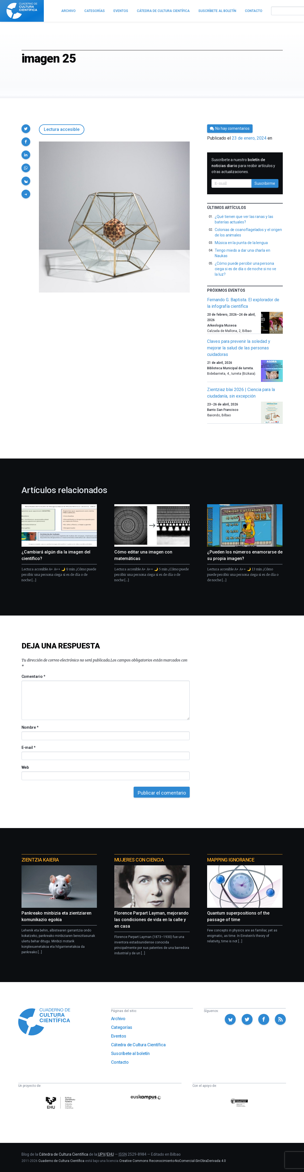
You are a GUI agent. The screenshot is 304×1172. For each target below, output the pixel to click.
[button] (26, 128)
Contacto (120, 1062)
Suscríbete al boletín (130, 1053)
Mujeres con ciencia (139, 860)
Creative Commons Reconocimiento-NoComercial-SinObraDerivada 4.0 (172, 1161)
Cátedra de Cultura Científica (138, 1044)
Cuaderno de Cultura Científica (61, 1161)
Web (25, 767)
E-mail (28, 747)
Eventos (118, 1036)
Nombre (30, 727)
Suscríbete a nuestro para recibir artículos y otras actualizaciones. (243, 166)
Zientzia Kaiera (40, 860)
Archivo (118, 1018)
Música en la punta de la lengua (241, 243)
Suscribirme (264, 183)
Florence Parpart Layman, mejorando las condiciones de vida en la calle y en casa (151, 919)
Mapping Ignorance (230, 860)
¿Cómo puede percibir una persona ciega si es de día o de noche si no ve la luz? (245, 268)
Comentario (33, 676)
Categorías (121, 1027)
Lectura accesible (61, 129)
